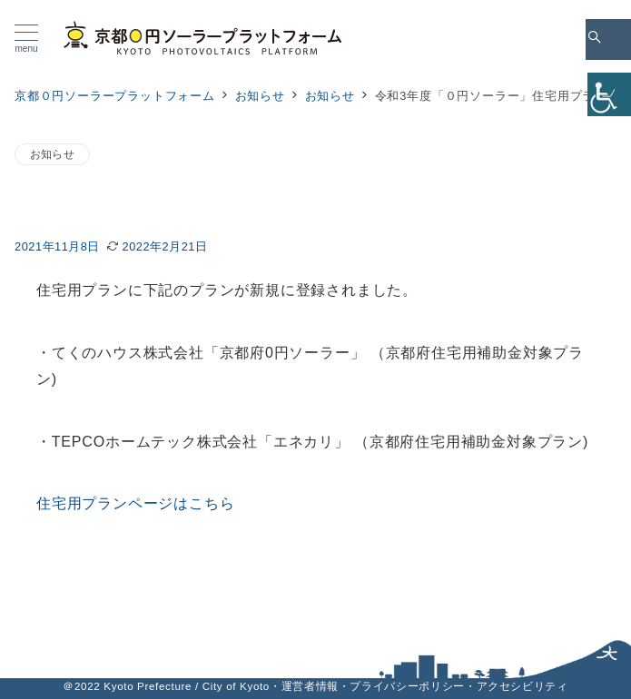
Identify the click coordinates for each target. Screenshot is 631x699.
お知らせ (52, 154)
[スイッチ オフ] (608, 39)
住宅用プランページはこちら (135, 503)
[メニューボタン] (26, 39)
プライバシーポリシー (407, 686)
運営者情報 (310, 686)
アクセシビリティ (522, 686)
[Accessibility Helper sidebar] (609, 94)
